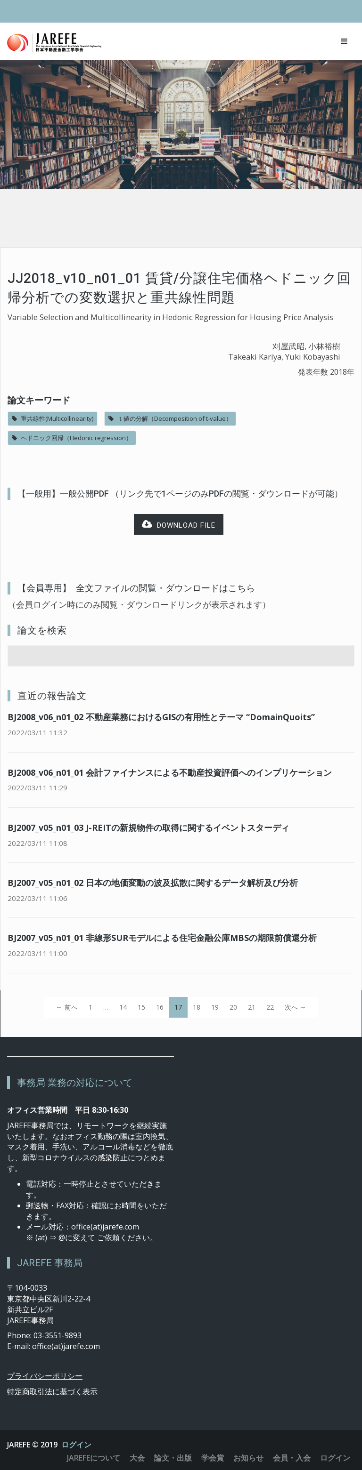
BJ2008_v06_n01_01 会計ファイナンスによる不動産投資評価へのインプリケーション (170, 772)
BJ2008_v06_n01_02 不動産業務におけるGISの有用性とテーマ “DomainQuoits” (161, 717)
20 (233, 1007)
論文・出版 (173, 1458)
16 (160, 1007)
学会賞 (212, 1458)
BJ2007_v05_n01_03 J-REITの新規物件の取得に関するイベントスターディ (148, 827)
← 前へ (67, 1007)
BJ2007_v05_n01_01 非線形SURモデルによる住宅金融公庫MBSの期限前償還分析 (162, 937)
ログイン (76, 1444)
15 (141, 1007)
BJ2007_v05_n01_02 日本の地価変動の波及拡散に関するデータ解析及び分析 (153, 882)
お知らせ (248, 1458)
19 (215, 1007)
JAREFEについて (93, 1458)
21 (251, 1007)
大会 (137, 1458)
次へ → (295, 1007)
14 (123, 1007)
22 (270, 1007)
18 (196, 1007)
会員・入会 (292, 1458)
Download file (178, 525)
